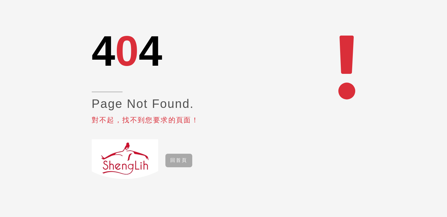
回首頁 (179, 160)
